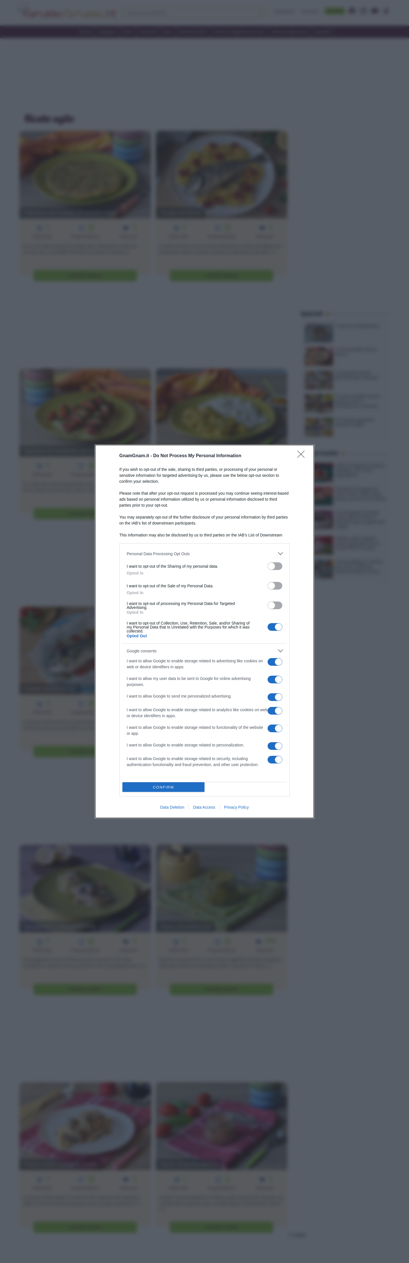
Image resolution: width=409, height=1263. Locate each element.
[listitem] (204, 554)
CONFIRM (163, 787)
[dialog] (204, 631)
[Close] (302, 456)
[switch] (275, 566)
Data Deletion (172, 807)
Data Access (204, 807)
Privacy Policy (236, 807)
